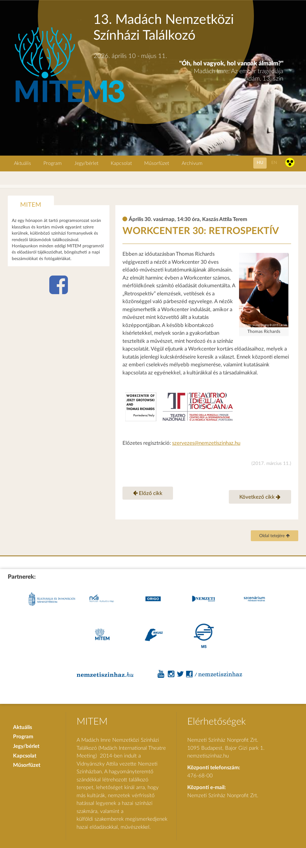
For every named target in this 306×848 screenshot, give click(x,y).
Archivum (192, 163)
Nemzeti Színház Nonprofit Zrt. (222, 795)
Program (52, 163)
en (274, 162)
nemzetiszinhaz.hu (208, 755)
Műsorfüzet (156, 163)
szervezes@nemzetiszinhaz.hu (206, 443)
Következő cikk (260, 497)
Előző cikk (147, 493)
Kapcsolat (121, 163)
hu (260, 162)
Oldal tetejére (274, 536)
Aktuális (22, 163)
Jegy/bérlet (86, 163)
